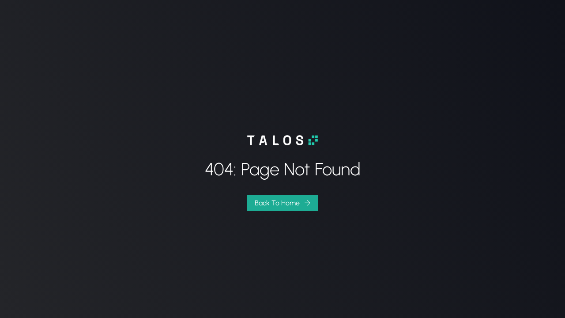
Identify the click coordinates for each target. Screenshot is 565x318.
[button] (282, 203)
